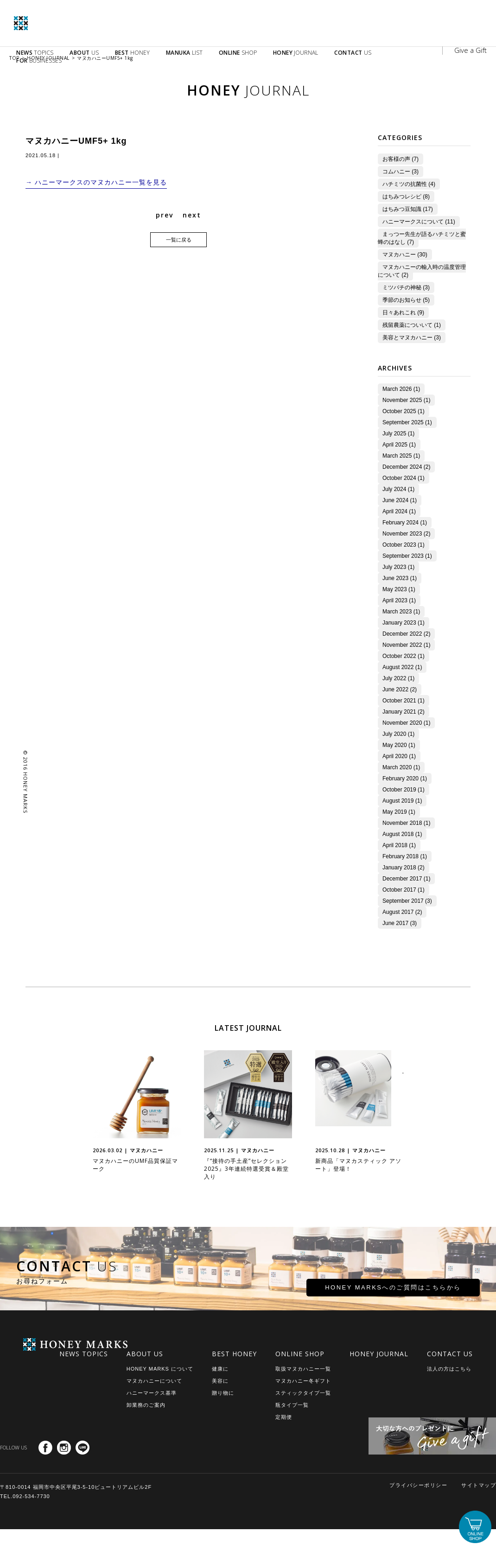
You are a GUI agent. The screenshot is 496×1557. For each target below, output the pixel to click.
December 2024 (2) (402, 467)
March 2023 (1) (396, 611)
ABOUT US (145, 1353)
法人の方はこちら (449, 1369)
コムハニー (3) (396, 171)
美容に (220, 1381)
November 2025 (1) (402, 400)
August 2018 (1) (397, 834)
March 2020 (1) (396, 767)
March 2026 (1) (396, 389)
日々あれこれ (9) (399, 312)
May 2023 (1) (394, 589)
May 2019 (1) (394, 812)
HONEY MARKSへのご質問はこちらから (360, 1291)
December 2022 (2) (402, 634)
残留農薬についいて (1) (407, 325)
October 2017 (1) (399, 890)
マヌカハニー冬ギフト (303, 1381)
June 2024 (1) (395, 500)
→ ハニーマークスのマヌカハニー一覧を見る (96, 182)
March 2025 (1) (396, 456)
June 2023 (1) (395, 578)
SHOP (238, 53)
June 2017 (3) (395, 923)
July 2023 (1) (394, 567)
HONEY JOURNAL (379, 1353)
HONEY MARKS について (160, 1369)
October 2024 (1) (399, 478)
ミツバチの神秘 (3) (401, 287)
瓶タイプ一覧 (292, 1405)
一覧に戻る (178, 240)
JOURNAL (295, 53)
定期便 (283, 1417)
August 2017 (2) (397, 912)
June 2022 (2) (395, 689)
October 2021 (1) (399, 700)
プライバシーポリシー (418, 1485)
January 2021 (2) (399, 711)
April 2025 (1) (394, 444)
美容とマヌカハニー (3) (407, 337)
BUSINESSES (39, 60)
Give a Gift (470, 50)
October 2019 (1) (399, 789)
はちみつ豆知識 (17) (403, 209)
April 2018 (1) (394, 845)
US (84, 53)
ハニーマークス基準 (152, 1393)
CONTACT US (450, 1353)
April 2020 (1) (394, 756)
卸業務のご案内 (146, 1405)
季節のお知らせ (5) (401, 300)
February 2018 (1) (400, 856)
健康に (220, 1369)
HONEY (132, 53)
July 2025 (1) (394, 433)
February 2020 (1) (400, 778)
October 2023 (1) (399, 545)
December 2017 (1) (402, 878)
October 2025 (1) (399, 411)
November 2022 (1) (402, 645)
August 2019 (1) (397, 801)
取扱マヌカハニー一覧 (303, 1369)
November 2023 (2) (402, 533)
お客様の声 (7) (396, 159)
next (192, 215)
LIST (184, 53)
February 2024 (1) (400, 522)
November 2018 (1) (402, 823)
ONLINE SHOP (299, 1353)
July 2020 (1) (394, 734)
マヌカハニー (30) (400, 254)
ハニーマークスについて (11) (414, 221)
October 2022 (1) (399, 656)
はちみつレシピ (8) (401, 196)
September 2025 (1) (402, 422)
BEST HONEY (234, 1353)
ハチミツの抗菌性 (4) (404, 184)
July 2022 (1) (394, 678)
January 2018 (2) (399, 867)
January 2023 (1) (399, 622)
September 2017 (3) (402, 901)
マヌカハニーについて (154, 1381)
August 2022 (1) (397, 667)
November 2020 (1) (402, 723)
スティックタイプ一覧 (303, 1393)
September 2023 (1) (402, 556)
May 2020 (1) (394, 745)
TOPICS (34, 53)
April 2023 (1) (394, 600)
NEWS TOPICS (83, 1353)
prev (164, 215)
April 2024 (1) (394, 511)
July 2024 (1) (394, 489)
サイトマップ (478, 1485)
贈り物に (223, 1393)
